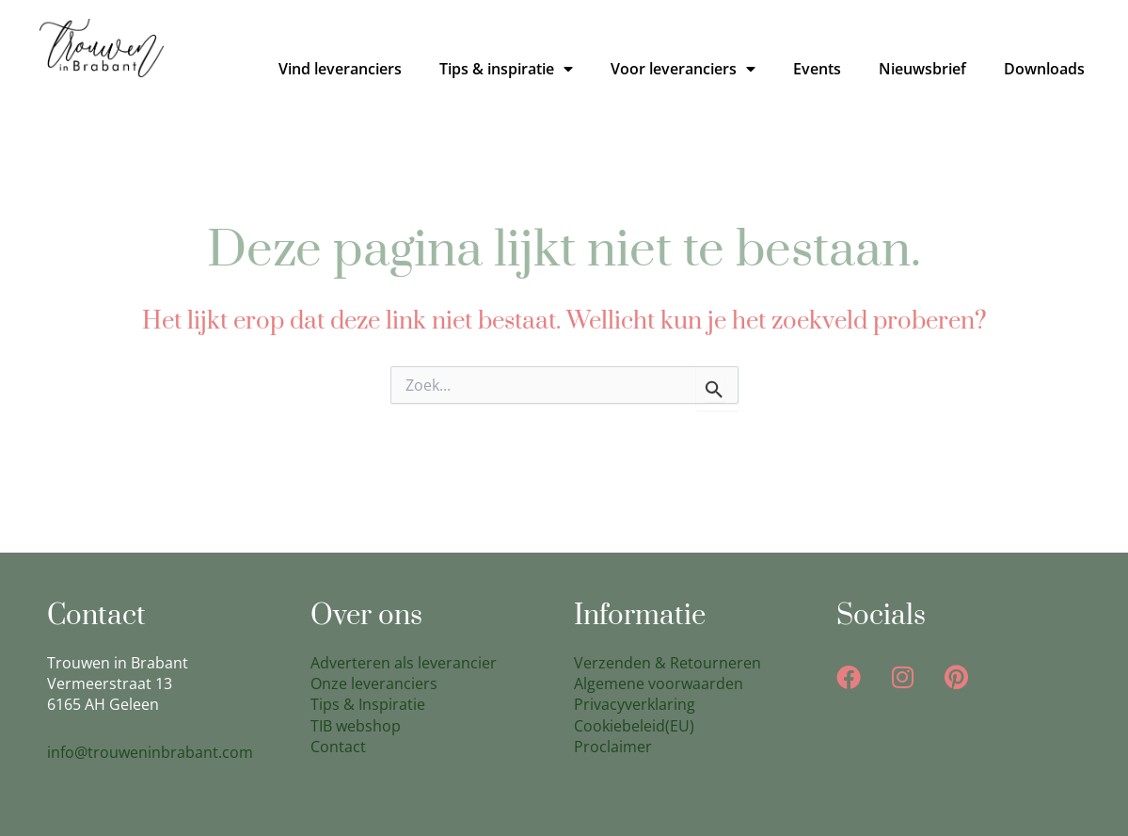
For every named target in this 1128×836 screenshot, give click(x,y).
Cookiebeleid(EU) (634, 725)
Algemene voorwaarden (658, 683)
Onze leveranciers (373, 683)
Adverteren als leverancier (403, 662)
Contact (338, 746)
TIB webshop (355, 725)
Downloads (1044, 68)
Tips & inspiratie (506, 69)
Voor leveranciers (683, 69)
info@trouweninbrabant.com (150, 752)
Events (817, 68)
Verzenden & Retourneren (667, 662)
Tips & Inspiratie (367, 704)
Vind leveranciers (340, 68)
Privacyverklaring (634, 704)
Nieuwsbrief (922, 68)
